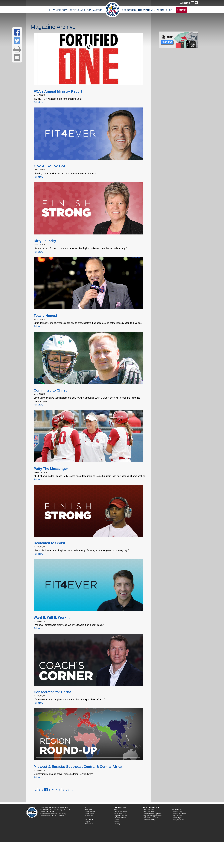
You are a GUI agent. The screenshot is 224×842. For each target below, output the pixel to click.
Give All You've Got (49, 166)
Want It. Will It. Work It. (52, 617)
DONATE (181, 10)
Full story (38, 102)
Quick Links (185, 3)
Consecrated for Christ (52, 692)
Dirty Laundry (45, 241)
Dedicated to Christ (49, 543)
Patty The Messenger (51, 469)
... (72, 789)
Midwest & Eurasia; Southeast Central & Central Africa (78, 766)
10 (67, 789)
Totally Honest (45, 315)
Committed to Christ (50, 390)
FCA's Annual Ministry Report (58, 91)
